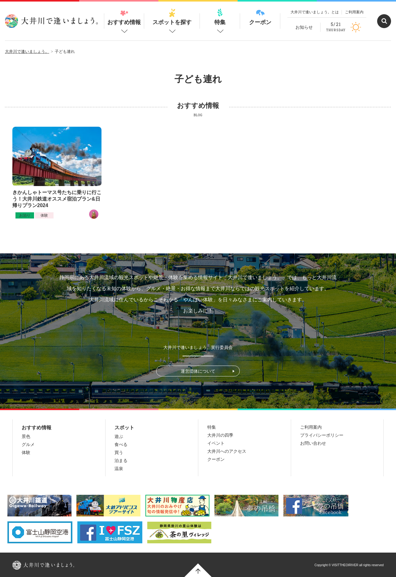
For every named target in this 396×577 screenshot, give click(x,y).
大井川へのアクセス (226, 451)
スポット (124, 427)
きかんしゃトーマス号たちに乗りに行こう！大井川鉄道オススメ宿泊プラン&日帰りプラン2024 (56, 199)
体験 (44, 215)
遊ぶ (118, 436)
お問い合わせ (313, 443)
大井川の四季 (220, 435)
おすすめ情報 (124, 17)
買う (118, 452)
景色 (26, 436)
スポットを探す (172, 17)
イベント (216, 443)
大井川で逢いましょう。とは (315, 12)
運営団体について (198, 371)
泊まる (120, 460)
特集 (220, 17)
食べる (120, 444)
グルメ (28, 444)
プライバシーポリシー (321, 435)
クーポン (260, 17)
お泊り (24, 215)
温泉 (118, 468)
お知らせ (304, 27)
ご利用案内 (354, 12)
